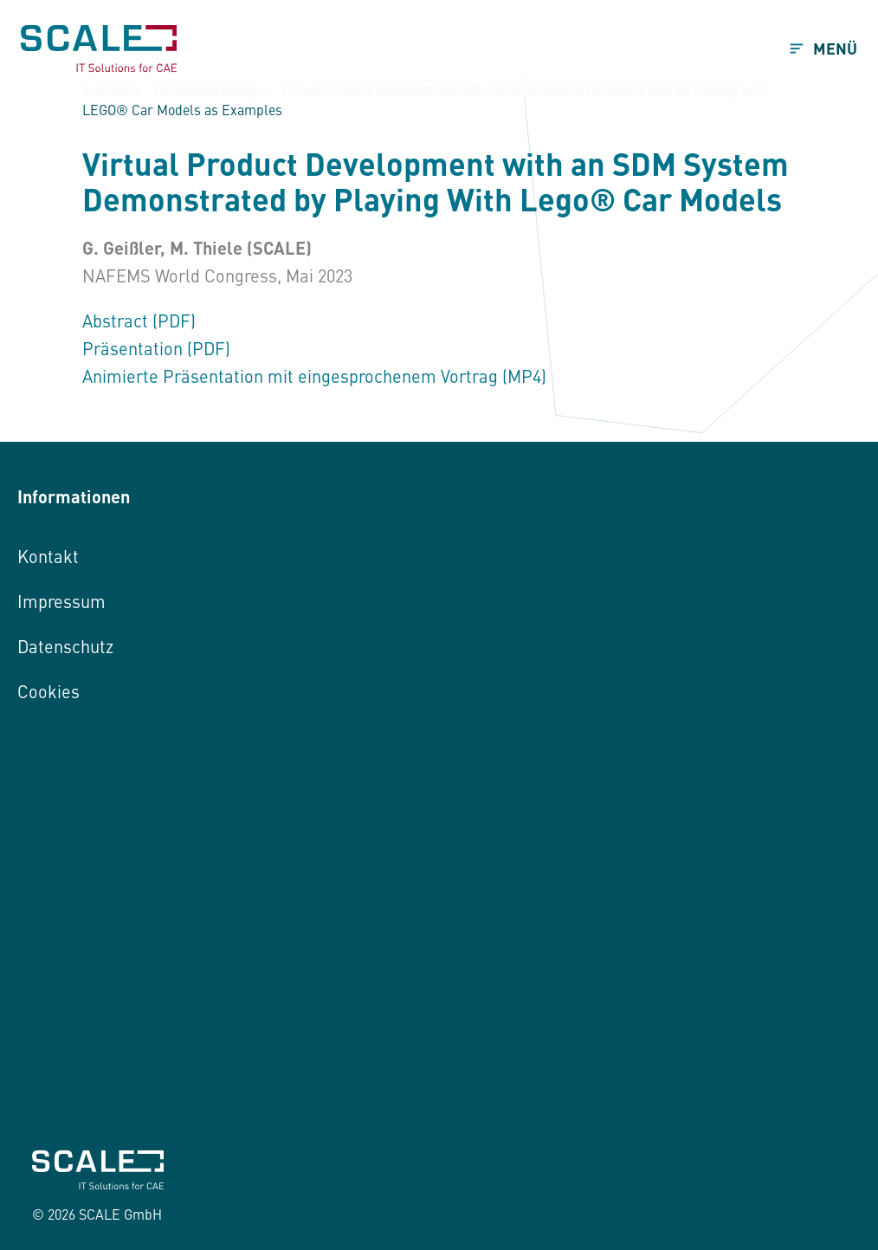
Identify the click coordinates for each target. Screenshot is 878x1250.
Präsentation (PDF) (156, 347)
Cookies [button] (48, 691)
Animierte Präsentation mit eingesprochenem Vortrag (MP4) (314, 375)
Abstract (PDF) (139, 320)
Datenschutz (65, 645)
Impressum (61, 600)
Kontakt (48, 555)
